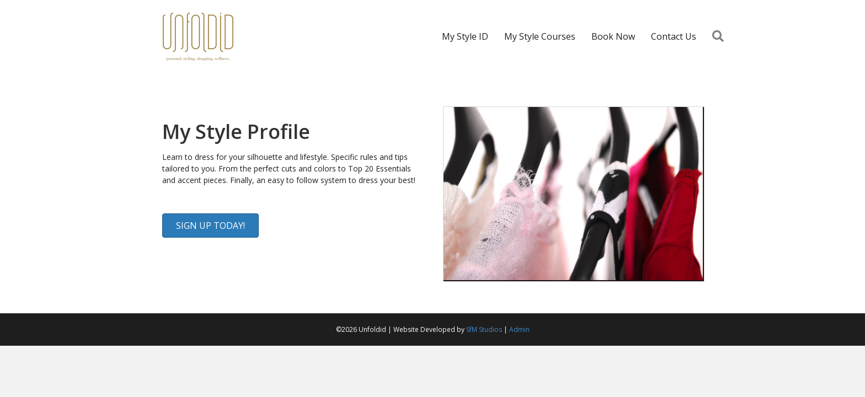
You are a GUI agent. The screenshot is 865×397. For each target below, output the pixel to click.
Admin (519, 329)
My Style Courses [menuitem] (539, 36)
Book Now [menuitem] (613, 36)
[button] (720, 36)
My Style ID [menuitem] (465, 36)
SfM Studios (484, 329)
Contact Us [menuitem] (673, 36)
